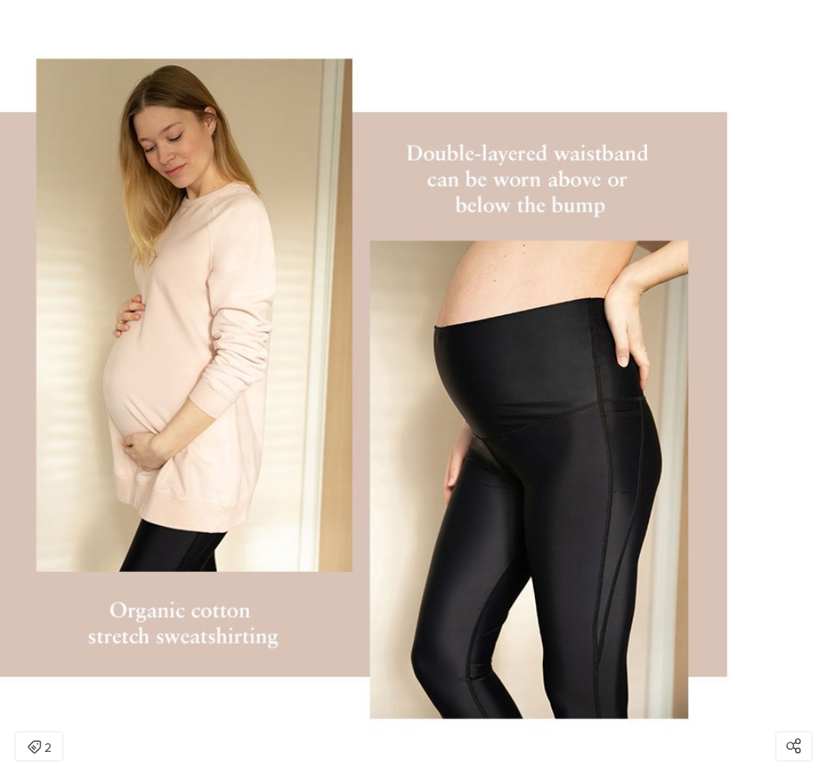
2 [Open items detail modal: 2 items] (39, 748)
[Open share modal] (793, 746)
